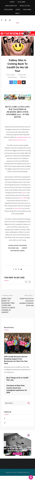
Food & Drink (8, 9)
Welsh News (27, 9)
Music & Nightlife (11, 6)
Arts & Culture (25, 6)
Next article (28, 295)
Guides (18, 9)
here (23, 192)
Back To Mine (23, 198)
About (17, 13)
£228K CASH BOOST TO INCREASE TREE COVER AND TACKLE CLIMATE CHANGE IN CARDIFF (8, 305)
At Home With (17, 208)
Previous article (8, 295)
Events (12, 2)
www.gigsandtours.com (23, 137)
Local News (21, 2)
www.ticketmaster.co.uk (18, 140)
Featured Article (12, 77)
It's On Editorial (10, 75)
